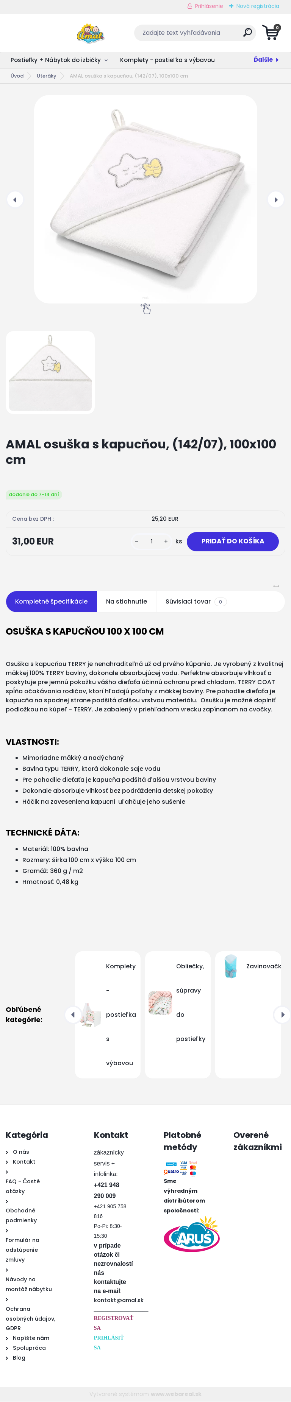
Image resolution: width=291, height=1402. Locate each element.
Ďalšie (263, 60)
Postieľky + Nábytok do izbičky (56, 60)
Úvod (17, 75)
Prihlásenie (209, 6)
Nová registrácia (257, 6)
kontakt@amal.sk (119, 1300)
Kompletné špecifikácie (51, 602)
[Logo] (52, 33)
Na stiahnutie (126, 602)
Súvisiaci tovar (196, 602)
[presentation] (15, 199)
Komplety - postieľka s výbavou (167, 60)
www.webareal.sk (176, 1395)
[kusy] (149, 542)
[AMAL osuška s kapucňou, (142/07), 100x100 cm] (145, 199)
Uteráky (46, 75)
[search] (237, 35)
